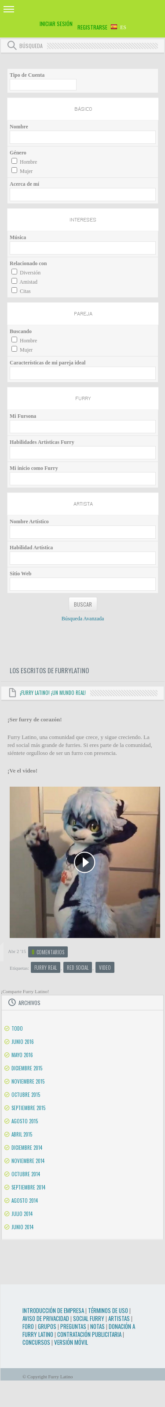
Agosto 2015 (24, 1121)
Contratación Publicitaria (89, 1334)
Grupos (47, 1326)
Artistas (119, 1318)
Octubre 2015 (25, 1094)
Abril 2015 (21, 1134)
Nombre (19, 127)
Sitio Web (20, 573)
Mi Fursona (23, 416)
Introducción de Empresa (53, 1310)
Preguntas (73, 1326)
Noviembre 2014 (27, 1160)
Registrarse (92, 27)
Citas (25, 291)
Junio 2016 (22, 1041)
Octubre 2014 (25, 1174)
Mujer (26, 171)
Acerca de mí (24, 184)
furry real (45, 967)
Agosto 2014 (24, 1200)
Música (18, 237)
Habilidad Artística (31, 547)
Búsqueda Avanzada (83, 618)
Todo (17, 1028)
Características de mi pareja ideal (47, 363)
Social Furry (88, 1318)
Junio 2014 (22, 1227)
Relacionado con (28, 263)
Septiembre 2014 (28, 1187)
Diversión (30, 273)
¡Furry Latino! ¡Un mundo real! (53, 692)
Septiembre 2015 (28, 1107)
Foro (28, 1326)
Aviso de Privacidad (45, 1318)
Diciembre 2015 (26, 1068)
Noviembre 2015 (27, 1081)
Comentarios (48, 951)
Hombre (28, 162)
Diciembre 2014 (26, 1147)
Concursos (36, 1342)
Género (18, 153)
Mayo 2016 (22, 1054)
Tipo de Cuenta (27, 75)
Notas (97, 1326)
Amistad (28, 282)
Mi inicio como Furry (34, 468)
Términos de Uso (108, 1310)
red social (77, 967)
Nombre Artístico (29, 521)
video (105, 967)
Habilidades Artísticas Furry (42, 442)
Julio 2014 (22, 1213)
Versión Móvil (71, 1342)
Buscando (21, 331)
